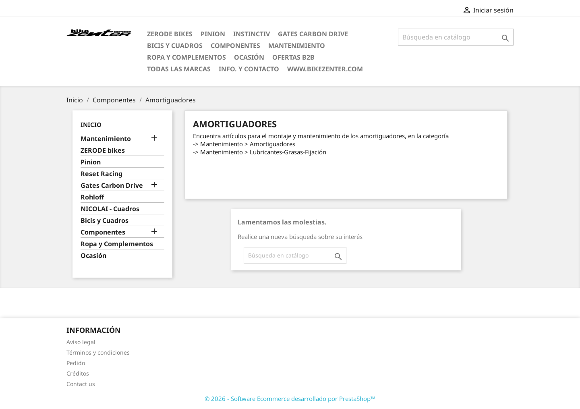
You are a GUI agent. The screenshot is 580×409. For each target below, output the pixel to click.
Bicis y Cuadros (175, 45)
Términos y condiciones (98, 352)
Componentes (235, 45)
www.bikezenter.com (325, 68)
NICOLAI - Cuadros (110, 209)
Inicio (91, 124)
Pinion (213, 33)
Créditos (77, 373)
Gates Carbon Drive (313, 33)
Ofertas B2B (293, 57)
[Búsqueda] (456, 37)
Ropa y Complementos (186, 57)
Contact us (80, 384)
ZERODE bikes (170, 33)
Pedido (75, 363)
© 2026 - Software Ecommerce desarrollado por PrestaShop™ (290, 398)
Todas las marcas (179, 68)
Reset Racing (101, 174)
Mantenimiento (296, 45)
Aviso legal (80, 342)
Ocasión (249, 57)
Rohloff (92, 197)
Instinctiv (251, 33)
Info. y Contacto (249, 68)
